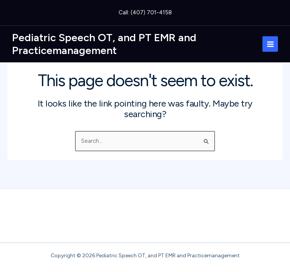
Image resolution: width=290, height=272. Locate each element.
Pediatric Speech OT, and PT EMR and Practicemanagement (104, 44)
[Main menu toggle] (270, 44)
